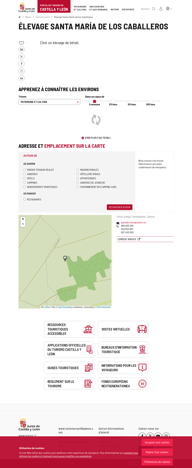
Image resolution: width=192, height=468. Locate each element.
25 (113, 104)
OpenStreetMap (65, 307)
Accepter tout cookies (157, 442)
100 (151, 104)
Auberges (30, 173)
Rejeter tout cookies (157, 452)
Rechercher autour (119, 207)
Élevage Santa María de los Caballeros (73, 17)
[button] (169, 8)
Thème (22, 96)
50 (132, 104)
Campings (30, 182)
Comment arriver (127, 239)
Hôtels (29, 178)
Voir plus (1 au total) (97, 137)
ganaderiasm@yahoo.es (133, 222)
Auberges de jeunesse (91, 182)
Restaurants (32, 199)
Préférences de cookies (157, 462)
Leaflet (45, 307)
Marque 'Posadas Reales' (38, 169)
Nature (28, 17)
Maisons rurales (88, 169)
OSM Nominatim (103, 307)
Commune (94, 104)
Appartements (86, 178)
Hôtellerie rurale (88, 173)
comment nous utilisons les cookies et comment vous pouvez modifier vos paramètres (78, 454)
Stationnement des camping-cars (96, 186)
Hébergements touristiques (40, 186)
